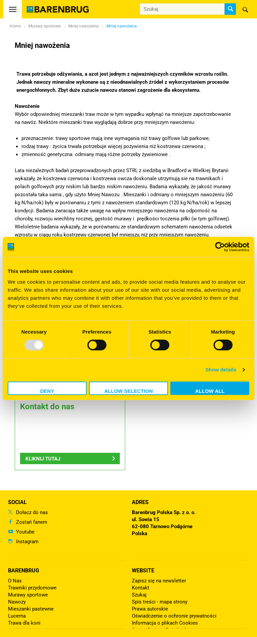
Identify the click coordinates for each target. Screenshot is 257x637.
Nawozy (17, 602)
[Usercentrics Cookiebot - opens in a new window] (220, 247)
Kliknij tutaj (42, 459)
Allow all (210, 391)
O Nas (15, 581)
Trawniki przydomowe (32, 588)
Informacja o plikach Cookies (165, 623)
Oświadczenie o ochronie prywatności (174, 616)
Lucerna (17, 616)
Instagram (27, 542)
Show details (221, 369)
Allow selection (128, 391)
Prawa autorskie (150, 609)
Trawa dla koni (24, 623)
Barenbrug (23, 570)
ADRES (140, 502)
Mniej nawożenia (121, 26)
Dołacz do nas (32, 512)
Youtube (25, 532)
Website (143, 570)
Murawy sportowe (28, 595)
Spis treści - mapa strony (159, 602)
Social (17, 502)
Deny (47, 391)
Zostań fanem (31, 522)
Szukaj (139, 595)
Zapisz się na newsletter (159, 581)
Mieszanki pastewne (31, 609)
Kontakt (140, 588)
